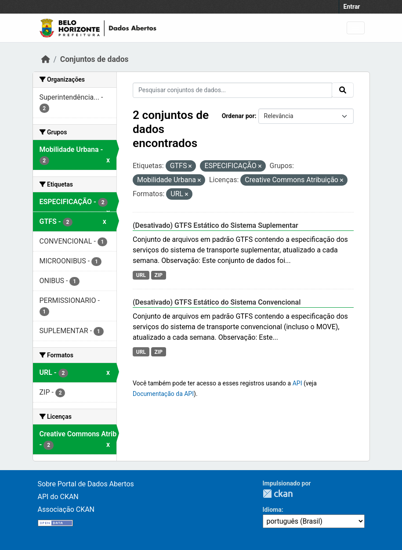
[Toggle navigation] (356, 28)
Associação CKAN (66, 509)
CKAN (278, 493)
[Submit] (343, 90)
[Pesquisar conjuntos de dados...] (232, 90)
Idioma (272, 509)
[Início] (45, 59)
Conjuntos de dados (94, 59)
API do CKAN (58, 496)
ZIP (158, 275)
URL (141, 275)
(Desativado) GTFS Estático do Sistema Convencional (217, 302)
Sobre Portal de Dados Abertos (86, 484)
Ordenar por (238, 115)
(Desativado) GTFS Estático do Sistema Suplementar (215, 225)
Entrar (352, 6)
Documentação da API (163, 393)
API (297, 383)
